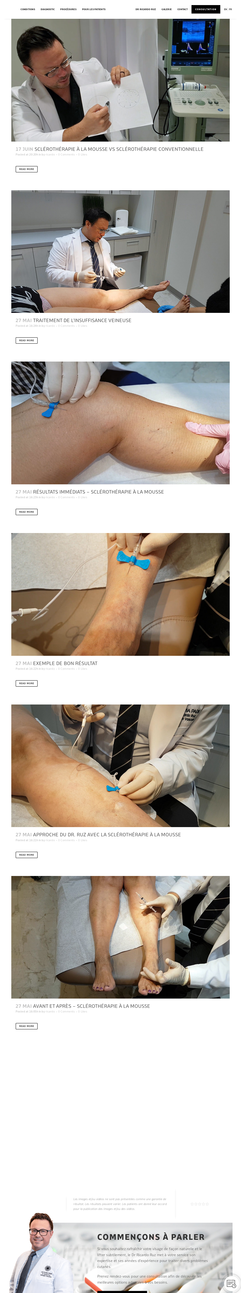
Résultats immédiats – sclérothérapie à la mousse (98, 491)
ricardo (50, 154)
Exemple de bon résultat (65, 663)
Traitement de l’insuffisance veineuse (82, 320)
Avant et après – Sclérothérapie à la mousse (91, 1006)
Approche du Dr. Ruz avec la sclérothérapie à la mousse (107, 834)
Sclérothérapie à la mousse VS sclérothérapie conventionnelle (119, 149)
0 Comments (66, 154)
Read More (26, 169)
